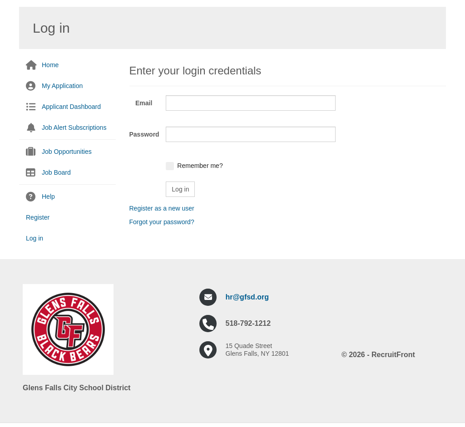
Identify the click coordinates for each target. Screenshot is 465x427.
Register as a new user (161, 208)
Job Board (56, 172)
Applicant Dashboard (71, 106)
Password (144, 134)
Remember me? (200, 165)
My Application (62, 85)
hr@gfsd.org (247, 297)
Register (37, 217)
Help (48, 196)
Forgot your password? (161, 222)
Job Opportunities (67, 151)
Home (50, 65)
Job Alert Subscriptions (74, 127)
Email (143, 103)
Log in (34, 238)
